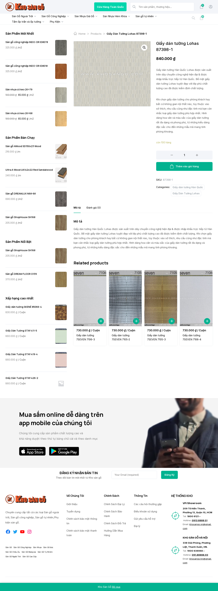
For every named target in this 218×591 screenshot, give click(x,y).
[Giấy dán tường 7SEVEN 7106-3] (90, 298)
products (96, 33)
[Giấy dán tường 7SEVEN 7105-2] (125, 298)
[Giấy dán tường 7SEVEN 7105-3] (160, 298)
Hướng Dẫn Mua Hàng (113, 533)
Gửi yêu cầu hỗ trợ (144, 518)
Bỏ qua (116, 586)
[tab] (77, 207)
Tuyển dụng (73, 511)
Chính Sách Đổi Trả (115, 523)
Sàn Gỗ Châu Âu (12, 552)
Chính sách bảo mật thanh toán (81, 533)
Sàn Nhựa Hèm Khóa (112, 16)
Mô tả (77, 207)
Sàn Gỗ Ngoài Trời (20, 16)
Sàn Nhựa (37, 547)
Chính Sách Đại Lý (114, 504)
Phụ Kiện (52, 21)
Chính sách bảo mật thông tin (81, 521)
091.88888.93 (200, 554)
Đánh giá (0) (94, 207)
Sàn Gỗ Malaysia (29, 552)
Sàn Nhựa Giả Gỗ (82, 16)
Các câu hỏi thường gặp (148, 504)
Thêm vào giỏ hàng (184, 166)
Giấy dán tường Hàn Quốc (188, 187)
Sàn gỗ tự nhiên (142, 16)
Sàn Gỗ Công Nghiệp (51, 16)
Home (81, 33)
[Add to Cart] (101, 321)
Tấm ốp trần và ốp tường (24, 21)
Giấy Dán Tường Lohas (186, 193)
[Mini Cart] (201, 7)
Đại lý (137, 526)
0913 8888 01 (199, 520)
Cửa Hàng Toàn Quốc (110, 6)
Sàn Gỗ (8, 547)
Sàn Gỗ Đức (48, 547)
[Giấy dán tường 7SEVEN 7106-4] (196, 298)
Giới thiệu (71, 504)
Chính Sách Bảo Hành (113, 514)
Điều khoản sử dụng (145, 511)
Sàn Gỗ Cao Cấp (29, 557)
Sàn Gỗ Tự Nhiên (45, 552)
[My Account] (211, 7)
